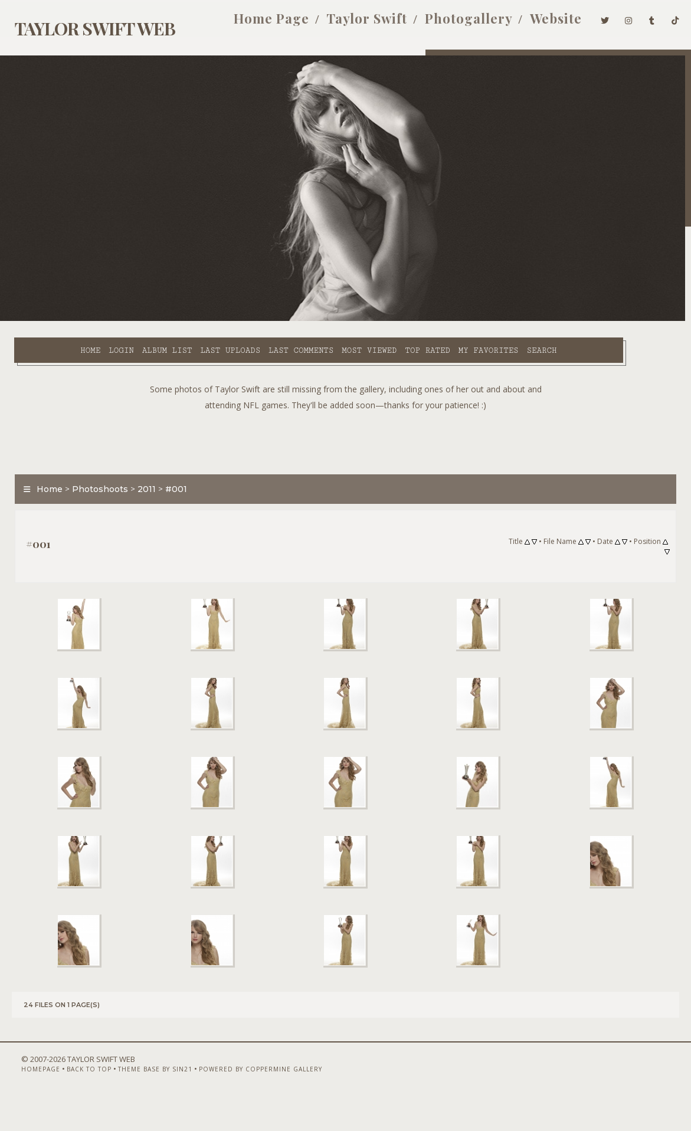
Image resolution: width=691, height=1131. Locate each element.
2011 (142, 482)
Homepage (26, 1100)
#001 (171, 482)
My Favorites (442, 319)
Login (74, 319)
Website (543, 22)
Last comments (254, 319)
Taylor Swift (353, 22)
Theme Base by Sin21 (141, 1100)
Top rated (380, 319)
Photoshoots (95, 482)
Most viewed (322, 319)
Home (44, 319)
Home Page (258, 22)
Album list (121, 319)
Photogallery (455, 22)
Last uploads (183, 319)
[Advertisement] (346, 432)
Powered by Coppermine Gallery (246, 1100)
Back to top (75, 1100)
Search (253, 332)
